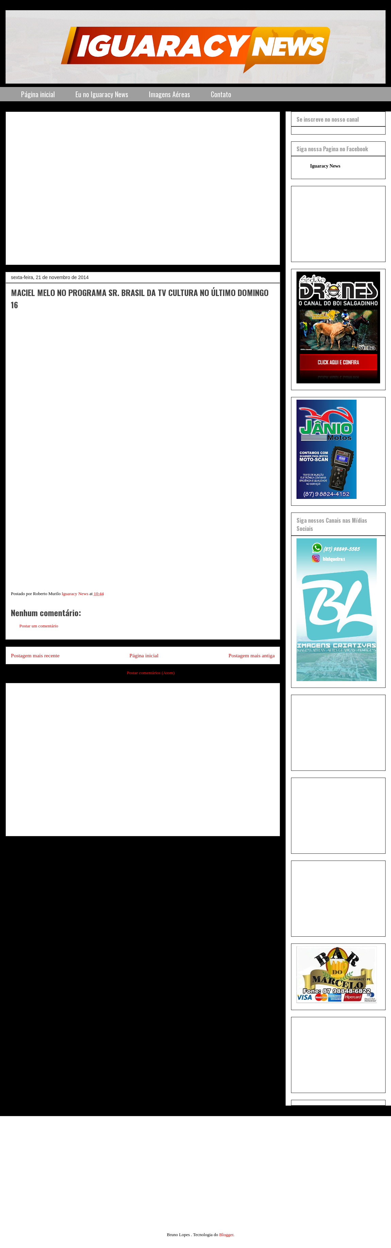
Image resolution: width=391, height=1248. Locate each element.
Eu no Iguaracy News (101, 94)
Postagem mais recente (35, 655)
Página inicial (38, 94)
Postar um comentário (38, 625)
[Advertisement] (72, 186)
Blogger (226, 1234)
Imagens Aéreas (169, 94)
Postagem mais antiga (251, 655)
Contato (221, 94)
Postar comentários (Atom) (151, 672)
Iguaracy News (325, 166)
